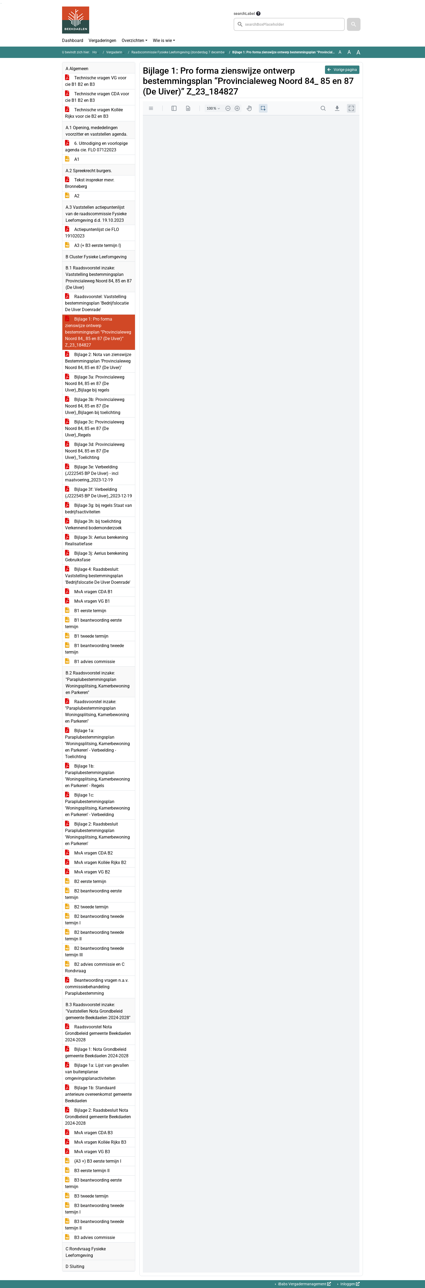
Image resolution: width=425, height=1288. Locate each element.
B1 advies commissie (90, 661)
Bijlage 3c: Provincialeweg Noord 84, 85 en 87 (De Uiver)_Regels (94, 428)
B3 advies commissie (90, 1237)
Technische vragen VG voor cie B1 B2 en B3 (95, 81)
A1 (72, 159)
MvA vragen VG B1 (87, 601)
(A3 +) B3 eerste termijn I (93, 1161)
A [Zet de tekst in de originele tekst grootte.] (340, 52)
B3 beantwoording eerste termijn (93, 1183)
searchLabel (244, 13)
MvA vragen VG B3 (87, 1151)
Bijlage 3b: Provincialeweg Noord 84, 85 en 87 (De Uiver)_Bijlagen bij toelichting (94, 406)
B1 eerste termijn (85, 610)
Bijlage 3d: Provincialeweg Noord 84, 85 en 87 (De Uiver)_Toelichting (94, 451)
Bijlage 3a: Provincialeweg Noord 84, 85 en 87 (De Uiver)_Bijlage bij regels (94, 383)
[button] (353, 24)
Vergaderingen (102, 40)
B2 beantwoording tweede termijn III (94, 951)
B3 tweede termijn (86, 1196)
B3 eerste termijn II (87, 1170)
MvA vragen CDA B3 (89, 1132)
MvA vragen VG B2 (87, 872)
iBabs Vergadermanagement (304, 1284)
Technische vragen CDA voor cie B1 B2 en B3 (97, 97)
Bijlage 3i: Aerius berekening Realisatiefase (96, 540)
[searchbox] (289, 24)
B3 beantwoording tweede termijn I (94, 1209)
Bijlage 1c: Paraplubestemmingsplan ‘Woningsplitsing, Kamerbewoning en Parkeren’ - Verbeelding (97, 805)
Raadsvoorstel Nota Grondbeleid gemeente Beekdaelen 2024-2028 (98, 1033)
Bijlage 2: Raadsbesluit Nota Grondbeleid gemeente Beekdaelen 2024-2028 (98, 1117)
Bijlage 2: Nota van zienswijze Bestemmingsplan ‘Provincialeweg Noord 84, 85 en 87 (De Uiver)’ (98, 361)
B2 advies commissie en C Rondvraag (94, 967)
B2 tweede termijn (86, 906)
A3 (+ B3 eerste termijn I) (93, 245)
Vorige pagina (342, 69)
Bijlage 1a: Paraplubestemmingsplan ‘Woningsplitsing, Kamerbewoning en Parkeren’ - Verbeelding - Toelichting (97, 743)
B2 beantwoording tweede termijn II (94, 935)
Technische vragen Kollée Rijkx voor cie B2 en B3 (94, 113)
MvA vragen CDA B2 (89, 853)
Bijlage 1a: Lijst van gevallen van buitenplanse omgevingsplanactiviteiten (97, 1072)
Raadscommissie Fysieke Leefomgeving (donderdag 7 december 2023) (183, 52)
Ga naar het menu (1, 3)
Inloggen (350, 1284)
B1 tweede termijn (86, 636)
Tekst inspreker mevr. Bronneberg (89, 183)
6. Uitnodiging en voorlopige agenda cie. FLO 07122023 (96, 146)
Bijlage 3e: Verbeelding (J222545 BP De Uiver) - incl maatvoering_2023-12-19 (91, 473)
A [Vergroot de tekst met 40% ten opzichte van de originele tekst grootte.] (358, 52)
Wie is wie (162, 40)
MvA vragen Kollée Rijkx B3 (95, 1142)
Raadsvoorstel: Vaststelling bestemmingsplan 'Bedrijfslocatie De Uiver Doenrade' (97, 303)
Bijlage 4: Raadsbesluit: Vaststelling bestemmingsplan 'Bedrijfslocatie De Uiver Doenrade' (97, 576)
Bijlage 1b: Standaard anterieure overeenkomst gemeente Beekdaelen (98, 1094)
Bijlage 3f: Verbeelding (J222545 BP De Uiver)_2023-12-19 (98, 492)
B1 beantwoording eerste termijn (93, 623)
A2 (72, 195)
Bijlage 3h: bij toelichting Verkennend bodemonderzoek (93, 524)
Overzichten (133, 40)
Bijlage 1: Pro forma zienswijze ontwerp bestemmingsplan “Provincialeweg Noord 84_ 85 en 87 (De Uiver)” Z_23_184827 (98, 332)
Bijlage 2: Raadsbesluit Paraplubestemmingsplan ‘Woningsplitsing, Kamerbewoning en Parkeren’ (97, 833)
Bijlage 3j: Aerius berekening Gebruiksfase (96, 556)
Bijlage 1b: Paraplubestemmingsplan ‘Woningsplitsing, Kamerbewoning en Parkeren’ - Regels (97, 776)
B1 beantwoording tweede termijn (94, 649)
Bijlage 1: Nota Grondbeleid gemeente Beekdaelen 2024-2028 (96, 1052)
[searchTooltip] (258, 13)
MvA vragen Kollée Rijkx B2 (95, 862)
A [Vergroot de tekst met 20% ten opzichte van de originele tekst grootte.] (349, 52)
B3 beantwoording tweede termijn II (94, 1225)
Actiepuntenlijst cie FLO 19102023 (92, 233)
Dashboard (72, 40)
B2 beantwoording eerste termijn (93, 894)
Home (96, 52)
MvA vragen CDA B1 (89, 591)
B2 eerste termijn (85, 881)
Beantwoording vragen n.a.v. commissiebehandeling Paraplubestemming (96, 987)
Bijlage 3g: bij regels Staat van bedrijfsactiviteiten (98, 508)
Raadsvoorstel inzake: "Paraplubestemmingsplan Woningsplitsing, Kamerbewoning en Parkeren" (97, 711)
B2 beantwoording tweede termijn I (94, 919)
